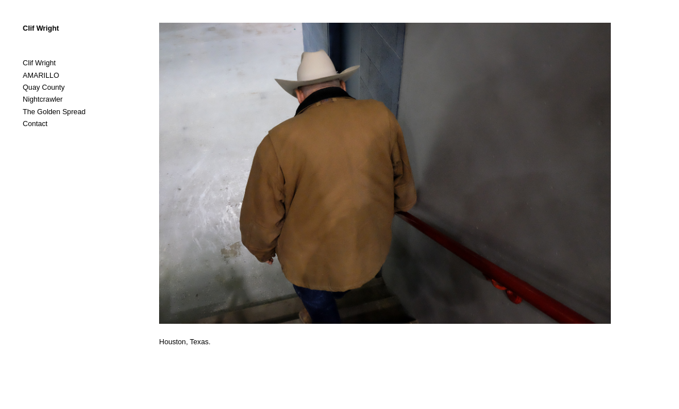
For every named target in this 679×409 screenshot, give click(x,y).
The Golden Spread (54, 112)
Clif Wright (41, 28)
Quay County (44, 87)
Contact (35, 124)
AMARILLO (41, 76)
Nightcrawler (43, 99)
